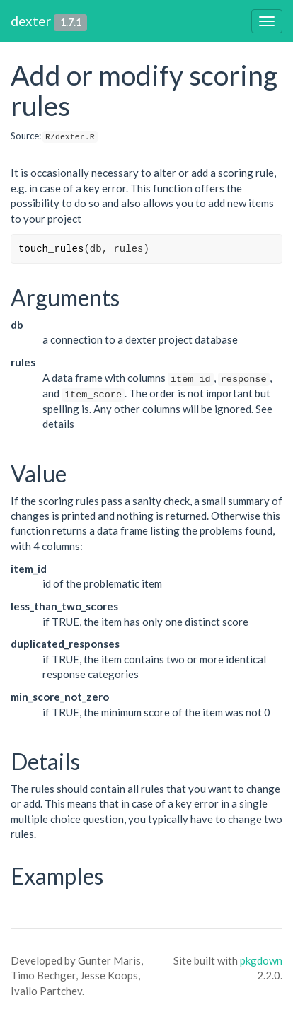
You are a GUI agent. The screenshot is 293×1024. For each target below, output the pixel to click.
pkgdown (261, 960)
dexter (31, 21)
